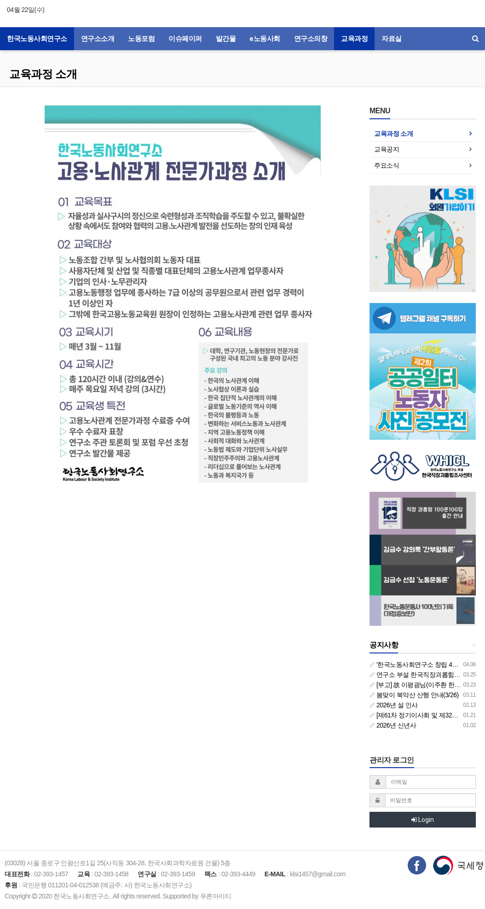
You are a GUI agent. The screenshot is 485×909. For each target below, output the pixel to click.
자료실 (391, 39)
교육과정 (354, 39)
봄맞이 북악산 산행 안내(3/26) (414, 695)
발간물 (226, 39)
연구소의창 (311, 39)
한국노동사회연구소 (37, 39)
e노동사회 (264, 39)
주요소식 (386, 165)
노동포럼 (141, 39)
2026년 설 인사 (394, 705)
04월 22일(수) (25, 9)
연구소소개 (98, 39)
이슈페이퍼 (185, 39)
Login (422, 819)
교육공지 (386, 149)
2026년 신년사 (393, 725)
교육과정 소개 (43, 74)
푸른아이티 (215, 896)
